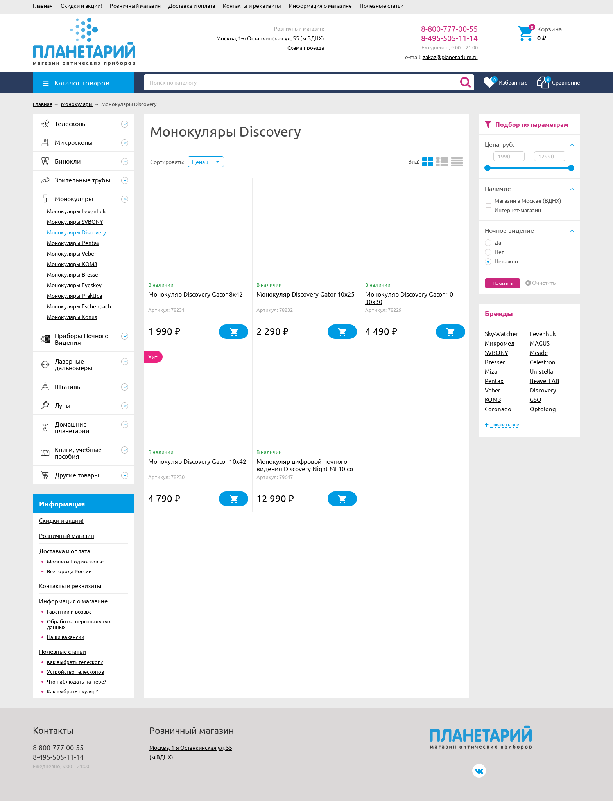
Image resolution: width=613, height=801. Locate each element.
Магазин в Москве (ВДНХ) (523, 200)
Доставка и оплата (191, 5)
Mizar (492, 371)
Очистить (544, 283)
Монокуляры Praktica (74, 295)
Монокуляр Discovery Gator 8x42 (195, 294)
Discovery (543, 390)
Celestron (543, 361)
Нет (494, 251)
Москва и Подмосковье (75, 561)
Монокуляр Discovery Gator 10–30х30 (410, 297)
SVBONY (496, 352)
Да (493, 242)
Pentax (494, 380)
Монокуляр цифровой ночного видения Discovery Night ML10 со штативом (304, 468)
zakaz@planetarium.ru (450, 56)
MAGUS (540, 343)
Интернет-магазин (513, 209)
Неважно (501, 261)
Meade (539, 352)
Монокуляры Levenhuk (76, 210)
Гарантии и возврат (70, 611)
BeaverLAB (544, 380)
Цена (200, 161)
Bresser (495, 361)
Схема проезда (305, 47)
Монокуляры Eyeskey (74, 284)
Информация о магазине (320, 5)
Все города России (69, 571)
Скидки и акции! (81, 5)
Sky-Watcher (501, 333)
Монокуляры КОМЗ (72, 263)
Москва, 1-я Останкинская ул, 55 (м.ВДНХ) (270, 37)
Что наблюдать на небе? (76, 681)
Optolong (543, 408)
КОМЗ (493, 399)
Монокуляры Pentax (73, 242)
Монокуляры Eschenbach (79, 306)
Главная (43, 5)
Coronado (498, 408)
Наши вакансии (65, 637)
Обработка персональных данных (79, 624)
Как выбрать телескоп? (75, 662)
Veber (492, 390)
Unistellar (543, 371)
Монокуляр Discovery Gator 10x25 (305, 294)
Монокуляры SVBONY (75, 221)
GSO (535, 399)
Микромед (499, 343)
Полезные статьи (381, 5)
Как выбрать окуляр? (72, 691)
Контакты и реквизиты (252, 5)
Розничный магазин (135, 5)
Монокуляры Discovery (76, 232)
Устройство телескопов (75, 671)
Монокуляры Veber (71, 253)
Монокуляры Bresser (73, 274)
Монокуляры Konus (72, 316)
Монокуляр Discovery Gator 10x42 (197, 461)
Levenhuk (543, 333)
